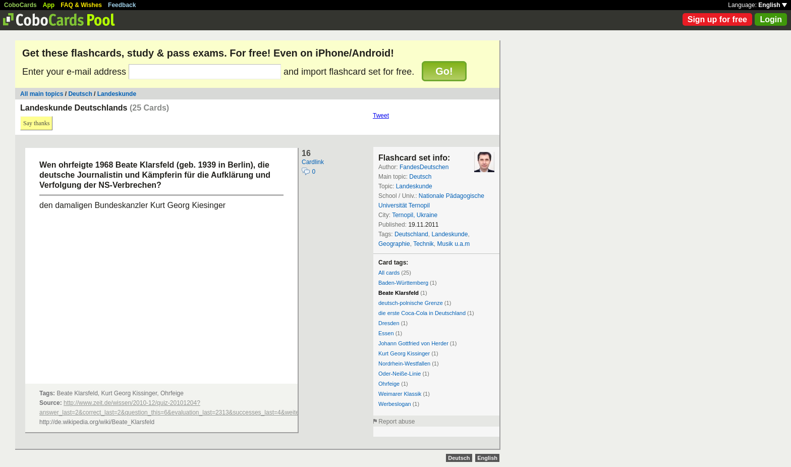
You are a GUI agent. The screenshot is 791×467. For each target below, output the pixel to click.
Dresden (389, 323)
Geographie (394, 243)
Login (771, 19)
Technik (423, 243)
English (772, 5)
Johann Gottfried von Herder (413, 343)
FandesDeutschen (424, 167)
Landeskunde (116, 93)
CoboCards (20, 5)
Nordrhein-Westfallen (404, 363)
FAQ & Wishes (81, 5)
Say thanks (36, 123)
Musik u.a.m (453, 243)
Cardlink (313, 162)
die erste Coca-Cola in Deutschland (422, 313)
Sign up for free (717, 19)
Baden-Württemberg (403, 283)
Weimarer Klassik (399, 394)
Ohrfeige (389, 384)
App (48, 5)
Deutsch (80, 93)
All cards (389, 273)
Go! (444, 71)
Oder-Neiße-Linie (399, 374)
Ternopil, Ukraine (414, 215)
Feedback (122, 5)
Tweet (381, 115)
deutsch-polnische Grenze (410, 303)
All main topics (41, 93)
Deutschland (411, 234)
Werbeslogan (394, 404)
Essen (386, 333)
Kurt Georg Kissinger (404, 353)
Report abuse (396, 421)
